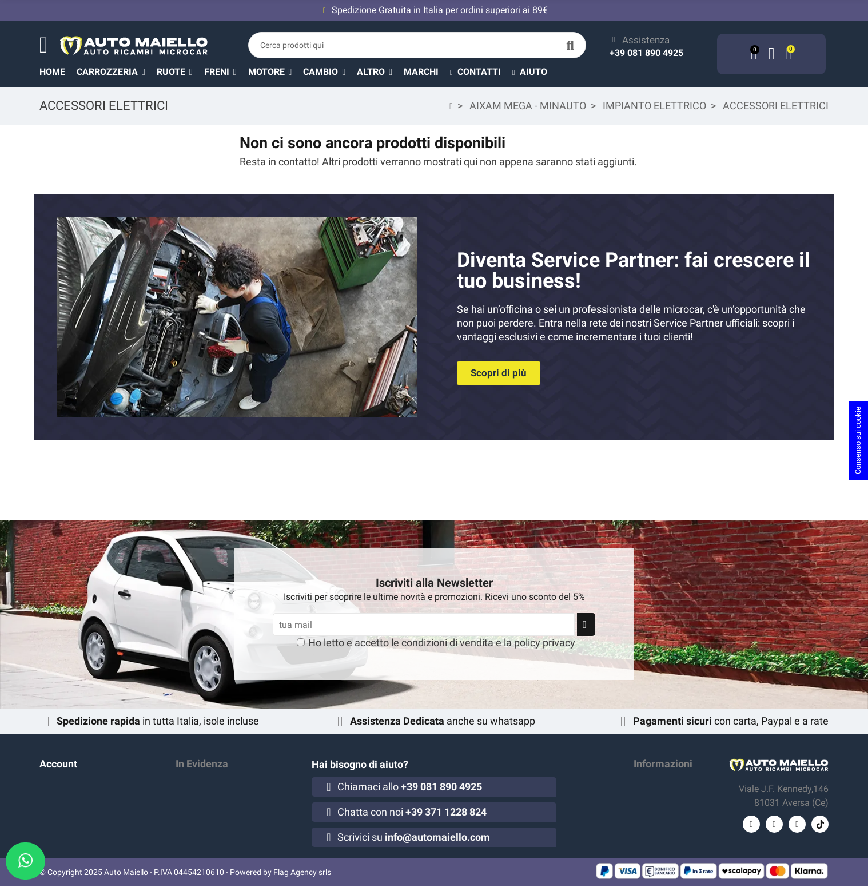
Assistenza (646, 40)
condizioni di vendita (447, 643)
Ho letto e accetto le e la (441, 643)
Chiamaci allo (409, 787)
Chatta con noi (412, 812)
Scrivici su (413, 837)
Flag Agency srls (302, 877)
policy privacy (544, 643)
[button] (380, 71)
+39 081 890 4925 (646, 52)
